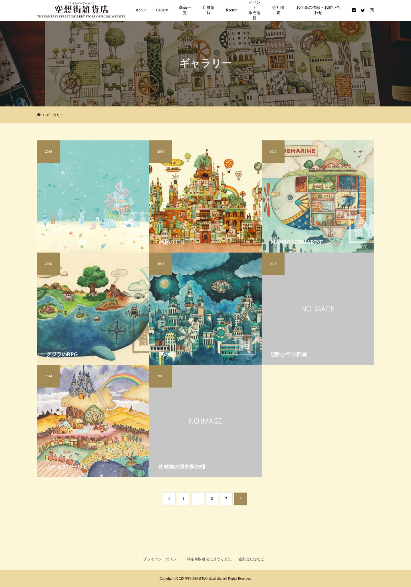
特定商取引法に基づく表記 (209, 559)
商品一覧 (185, 10)
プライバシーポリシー (161, 559)
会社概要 (278, 10)
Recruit (231, 10)
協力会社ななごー (253, 559)
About (141, 10)
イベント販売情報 (255, 10)
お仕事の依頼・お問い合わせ (318, 10)
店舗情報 (209, 10)
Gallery (162, 10)
